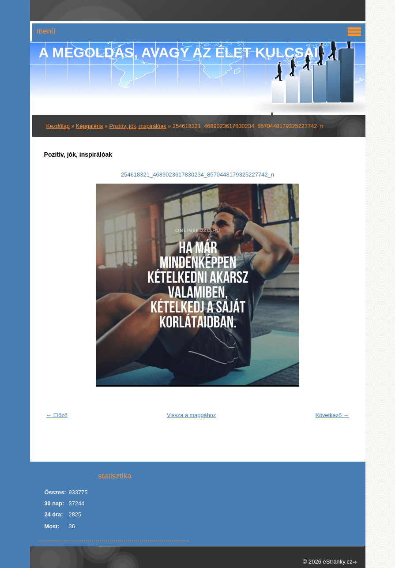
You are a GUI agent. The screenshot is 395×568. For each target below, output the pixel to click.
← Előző (57, 415)
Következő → (332, 415)
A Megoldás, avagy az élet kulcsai (178, 52)
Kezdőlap (58, 126)
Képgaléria (89, 126)
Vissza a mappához (191, 415)
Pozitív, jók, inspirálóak (137, 126)
